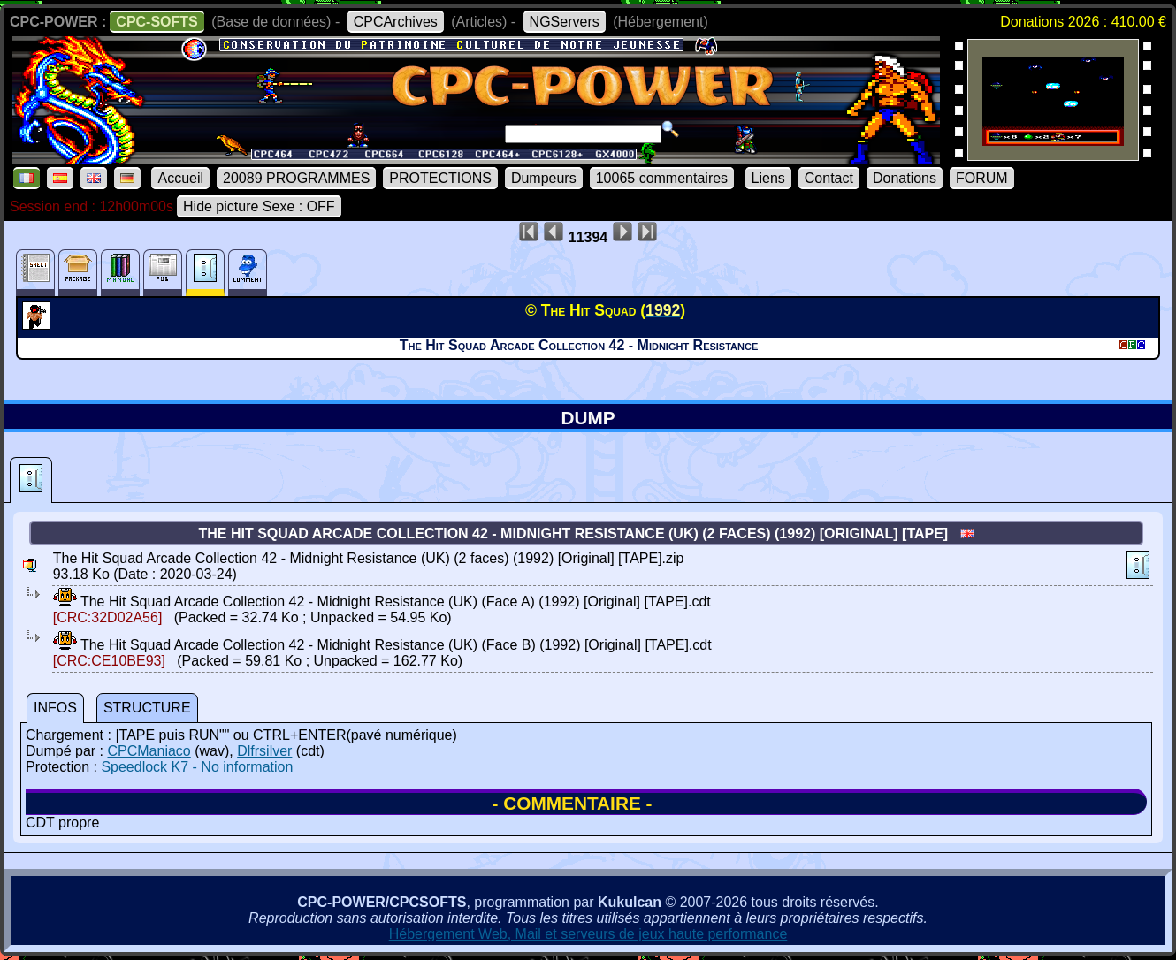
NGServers (564, 21)
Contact (829, 178)
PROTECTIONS (440, 178)
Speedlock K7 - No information (197, 766)
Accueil (180, 178)
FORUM (982, 178)
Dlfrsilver (264, 750)
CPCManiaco (148, 750)
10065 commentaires (662, 178)
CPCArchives (396, 21)
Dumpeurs (544, 178)
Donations (904, 178)
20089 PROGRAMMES (296, 178)
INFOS (55, 707)
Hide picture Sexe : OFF (259, 206)
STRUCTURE (147, 707)
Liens (768, 178)
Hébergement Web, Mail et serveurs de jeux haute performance (588, 933)
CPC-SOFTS (156, 21)
